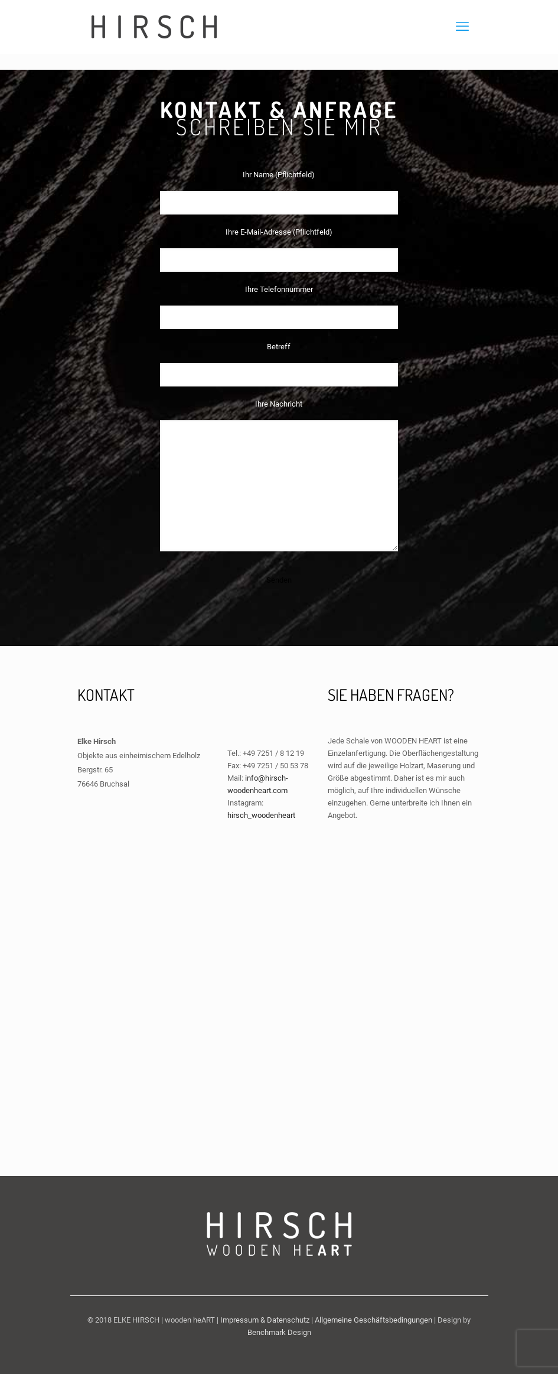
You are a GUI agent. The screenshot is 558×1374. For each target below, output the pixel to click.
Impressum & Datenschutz (264, 1319)
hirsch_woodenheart (261, 815)
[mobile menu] (462, 27)
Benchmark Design (279, 1332)
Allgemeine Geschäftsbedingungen (373, 1319)
